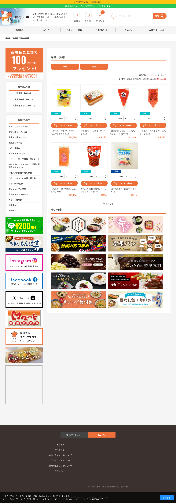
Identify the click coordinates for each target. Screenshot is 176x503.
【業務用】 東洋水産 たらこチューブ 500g (64, 190)
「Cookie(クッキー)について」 (77, 499)
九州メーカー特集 (74, 30)
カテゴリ (47, 30)
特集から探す (24, 120)
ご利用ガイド (102, 30)
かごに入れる (66, 125)
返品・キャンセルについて (60, 455)
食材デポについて (156, 30)
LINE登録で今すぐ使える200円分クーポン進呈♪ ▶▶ (88, 6)
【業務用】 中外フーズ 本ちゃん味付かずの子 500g (64, 132)
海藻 (65, 66)
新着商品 (19, 30)
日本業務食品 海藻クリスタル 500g (124, 190)
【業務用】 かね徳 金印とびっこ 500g (93, 132)
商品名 (129, 79)
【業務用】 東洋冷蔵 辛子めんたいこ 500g (153, 132)
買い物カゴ (100, 17)
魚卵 (94, 66)
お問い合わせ (60, 471)
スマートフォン (74, 435)
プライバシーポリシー (60, 460)
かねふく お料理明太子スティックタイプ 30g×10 (93, 190)
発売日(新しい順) (139, 79)
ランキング (129, 30)
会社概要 (60, 444)
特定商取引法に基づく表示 (60, 466)
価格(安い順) (151, 79)
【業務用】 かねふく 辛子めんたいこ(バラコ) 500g (123, 132)
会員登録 (76, 17)
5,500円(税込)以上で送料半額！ (88, 2)
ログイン (88, 17)
